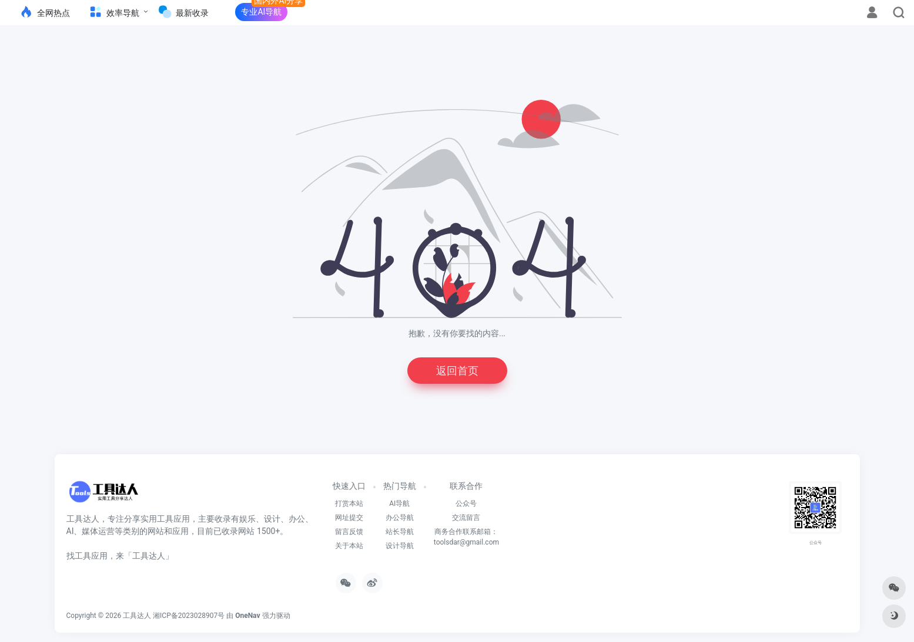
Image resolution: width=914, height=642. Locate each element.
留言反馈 (349, 532)
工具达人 (137, 615)
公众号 (466, 503)
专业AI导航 (261, 11)
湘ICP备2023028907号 (189, 615)
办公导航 (400, 517)
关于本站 (349, 546)
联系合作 (466, 486)
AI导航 (399, 503)
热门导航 (399, 486)
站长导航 (400, 532)
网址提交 (349, 517)
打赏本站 (349, 503)
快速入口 (349, 486)
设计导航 (400, 546)
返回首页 (457, 370)
